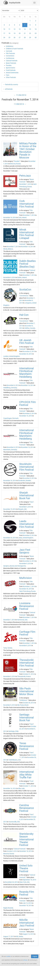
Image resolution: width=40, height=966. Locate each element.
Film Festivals (10, 53)
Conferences (10, 58)
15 (30, 29)
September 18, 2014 (29, 880)
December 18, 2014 (25, 851)
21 (25, 33)
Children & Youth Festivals (14, 48)
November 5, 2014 (29, 478)
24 (4, 37)
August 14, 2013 (28, 934)
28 (25, 37)
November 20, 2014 (9, 538)
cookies (8, 956)
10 (4, 29)
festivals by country (11, 84)
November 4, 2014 (29, 561)
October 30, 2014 (28, 703)
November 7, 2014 (25, 184)
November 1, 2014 (29, 586)
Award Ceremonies (12, 72)
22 (30, 33)
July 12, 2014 (27, 903)
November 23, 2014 (25, 354)
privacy (25, 960)
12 (14, 29)
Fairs (7, 75)
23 (35, 33)
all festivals (8, 89)
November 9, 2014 (9, 277)
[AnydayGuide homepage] (12, 2)
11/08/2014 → (20, 104)
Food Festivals (10, 70)
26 (14, 37)
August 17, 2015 (8, 936)
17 (4, 33)
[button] (34, 2)
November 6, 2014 (29, 351)
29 (30, 37)
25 (9, 37)
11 (9, 29)
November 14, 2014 (27, 246)
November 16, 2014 (9, 217)
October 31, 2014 (28, 674)
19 (14, 33)
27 (19, 37)
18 (9, 33)
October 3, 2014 (12, 851)
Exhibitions (9, 46)
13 (19, 29)
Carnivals (9, 51)
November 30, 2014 (25, 589)
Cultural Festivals (11, 60)
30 (35, 37)
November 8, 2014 (25, 645)
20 (19, 33)
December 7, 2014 (9, 620)
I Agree (34, 956)
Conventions (10, 56)
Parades (8, 65)
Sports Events (10, 68)
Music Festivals (11, 63)
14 (25, 29)
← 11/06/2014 (20, 95)
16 (35, 29)
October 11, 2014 (28, 786)
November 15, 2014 (9, 509)
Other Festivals (11, 77)
